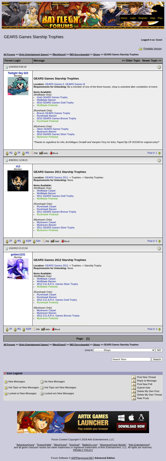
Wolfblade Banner (46, 100)
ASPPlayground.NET (82, 458)
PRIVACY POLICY (83, 450)
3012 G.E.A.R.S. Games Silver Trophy (57, 284)
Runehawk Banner (47, 115)
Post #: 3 (152, 329)
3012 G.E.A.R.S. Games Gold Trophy (57, 299)
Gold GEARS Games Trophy (52, 97)
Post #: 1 (152, 153)
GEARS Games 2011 (56, 177)
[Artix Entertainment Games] (34, 54)
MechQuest (60, 444)
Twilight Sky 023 (18, 73)
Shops (96, 54)
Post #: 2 (152, 241)
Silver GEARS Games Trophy (52, 129)
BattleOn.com (89, 444)
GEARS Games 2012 (56, 265)
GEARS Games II (54, 84)
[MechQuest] (59, 54)
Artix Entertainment (139, 444)
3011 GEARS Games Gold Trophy (55, 196)
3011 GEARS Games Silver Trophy (56, 227)
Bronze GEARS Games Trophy (53, 113)
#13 (18, 166)
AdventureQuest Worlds (113, 444)
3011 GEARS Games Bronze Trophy (56, 211)
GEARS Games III (75, 84)
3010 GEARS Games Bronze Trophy (56, 118)
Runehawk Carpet (46, 206)
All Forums (9, 54)
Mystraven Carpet (46, 222)
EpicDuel (74, 444)
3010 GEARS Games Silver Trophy (56, 134)
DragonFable (44, 444)
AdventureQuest (25, 444)
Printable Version (150, 48)
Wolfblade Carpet (46, 190)
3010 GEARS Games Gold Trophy (55, 102)
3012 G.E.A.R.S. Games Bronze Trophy (58, 315)
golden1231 (18, 254)
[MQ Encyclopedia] (79, 54)
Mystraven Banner (46, 131)
